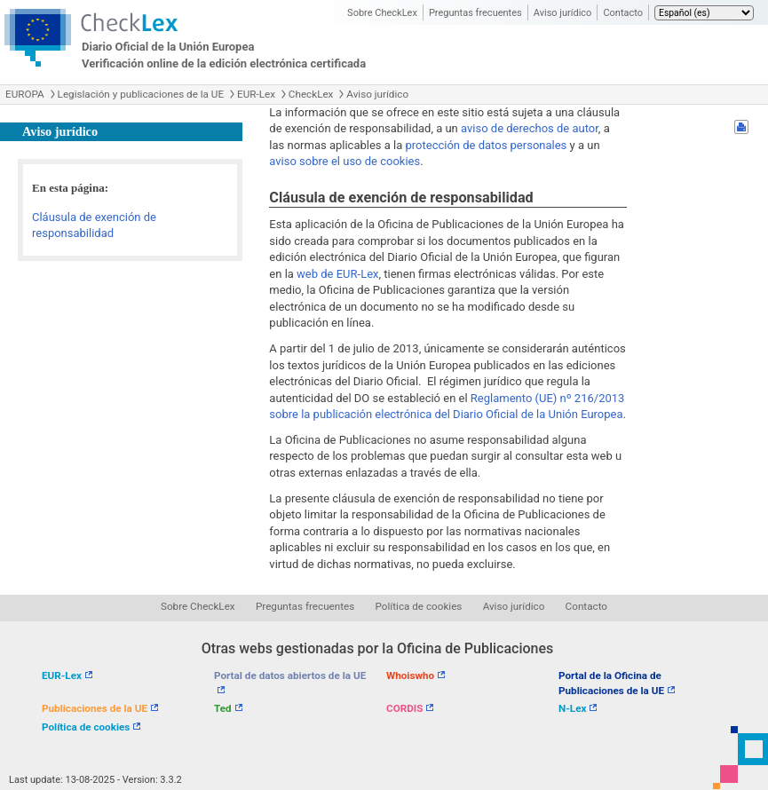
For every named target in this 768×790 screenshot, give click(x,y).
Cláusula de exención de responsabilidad (94, 225)
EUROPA (24, 94)
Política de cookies (419, 606)
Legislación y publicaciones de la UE (141, 94)
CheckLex (311, 94)
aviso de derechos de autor (529, 128)
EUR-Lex (256, 94)
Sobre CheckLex (382, 13)
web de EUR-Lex (337, 273)
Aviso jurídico (563, 13)
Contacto (623, 13)
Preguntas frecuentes (475, 13)
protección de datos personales (486, 145)
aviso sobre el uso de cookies (344, 161)
